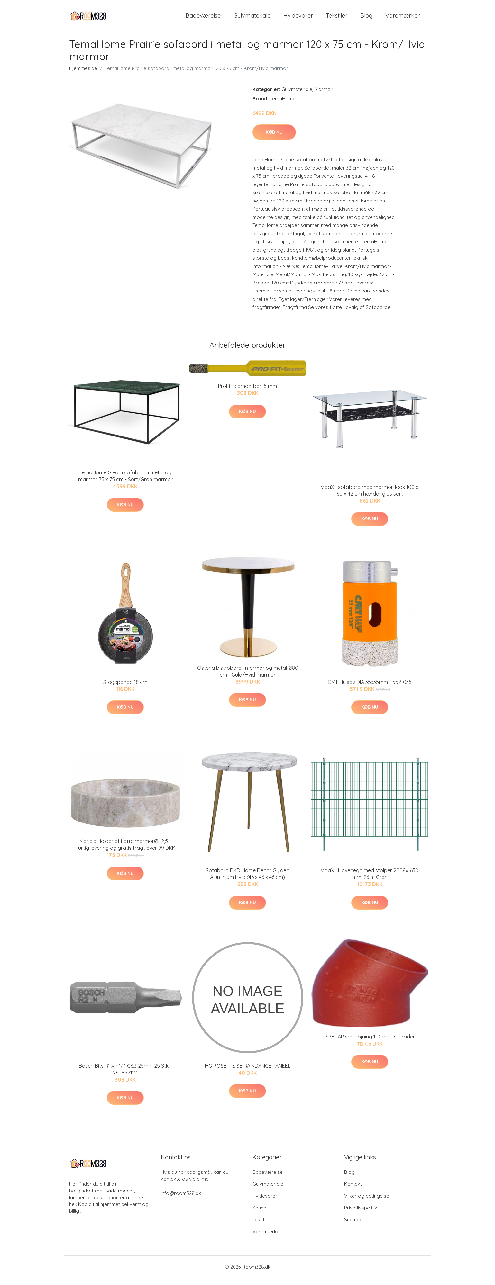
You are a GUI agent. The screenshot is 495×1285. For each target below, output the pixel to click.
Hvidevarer (298, 19)
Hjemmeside (83, 75)
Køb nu (274, 139)
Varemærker (402, 19)
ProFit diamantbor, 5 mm (247, 393)
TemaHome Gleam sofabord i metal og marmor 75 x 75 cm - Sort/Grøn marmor (125, 483)
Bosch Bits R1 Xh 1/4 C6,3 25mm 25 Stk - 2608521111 (125, 1076)
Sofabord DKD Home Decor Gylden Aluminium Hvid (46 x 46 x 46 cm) (247, 881)
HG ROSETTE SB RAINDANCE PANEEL (247, 1073)
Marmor (324, 96)
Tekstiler (336, 19)
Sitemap (353, 1227)
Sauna (259, 1215)
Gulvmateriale (252, 19)
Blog (366, 19)
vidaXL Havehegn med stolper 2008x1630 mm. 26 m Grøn (369, 881)
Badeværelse (203, 19)
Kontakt (353, 1191)
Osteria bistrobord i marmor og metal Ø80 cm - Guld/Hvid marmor (247, 678)
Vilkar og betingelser (367, 1203)
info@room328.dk (181, 1200)
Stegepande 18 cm (125, 689)
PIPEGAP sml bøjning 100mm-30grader (370, 1043)
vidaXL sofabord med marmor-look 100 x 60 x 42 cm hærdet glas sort (369, 497)
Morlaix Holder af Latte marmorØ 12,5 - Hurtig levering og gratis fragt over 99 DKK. (125, 851)
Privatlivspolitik (360, 1215)
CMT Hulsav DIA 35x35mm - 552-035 (370, 689)
